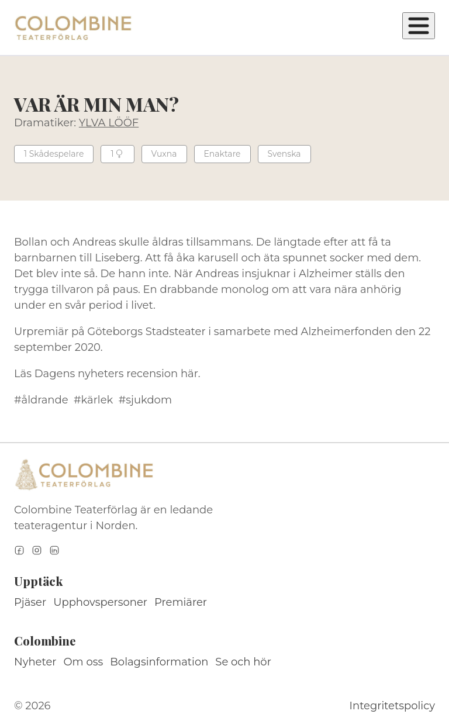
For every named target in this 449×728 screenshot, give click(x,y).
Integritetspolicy (392, 705)
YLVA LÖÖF (109, 122)
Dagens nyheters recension (106, 373)
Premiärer (180, 602)
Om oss (83, 661)
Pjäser (30, 602)
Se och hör (243, 661)
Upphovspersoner (100, 602)
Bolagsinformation (159, 661)
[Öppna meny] (418, 25)
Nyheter (35, 661)
